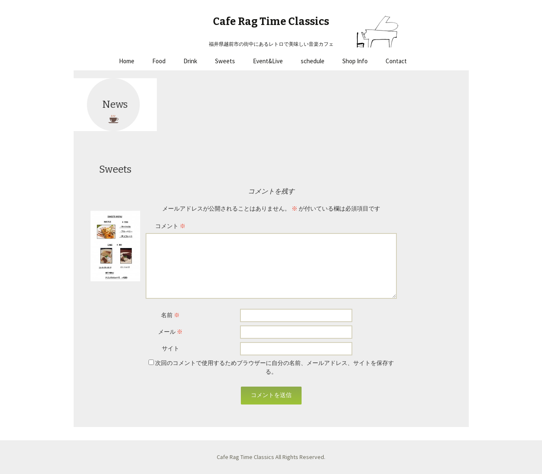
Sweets (225, 61)
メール (170, 331)
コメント (170, 226)
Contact (396, 61)
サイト (170, 348)
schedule (312, 61)
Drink (190, 61)
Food (159, 61)
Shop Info (355, 61)
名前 (170, 315)
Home (126, 61)
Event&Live (268, 61)
